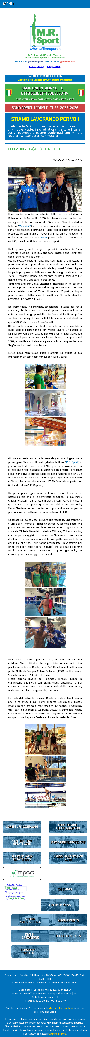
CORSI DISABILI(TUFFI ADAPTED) (68, 826)
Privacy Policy (36, 66)
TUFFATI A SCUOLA (68, 936)
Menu (8, 4)
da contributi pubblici (61, 1007)
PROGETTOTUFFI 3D (27, 951)
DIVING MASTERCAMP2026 (68, 858)
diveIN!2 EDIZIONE (30, 936)
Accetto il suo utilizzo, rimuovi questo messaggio (45, 79)
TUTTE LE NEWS (60, 904)
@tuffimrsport (35, 61)
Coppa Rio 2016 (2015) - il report (34, 149)
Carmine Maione (57, 1033)
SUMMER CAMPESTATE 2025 (21, 858)
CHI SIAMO (65, 889)
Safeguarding (54, 66)
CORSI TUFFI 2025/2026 (22, 826)
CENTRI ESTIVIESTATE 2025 (21, 842)
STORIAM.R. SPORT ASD (30, 920)
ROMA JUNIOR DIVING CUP (68, 842)
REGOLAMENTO (68, 920)
